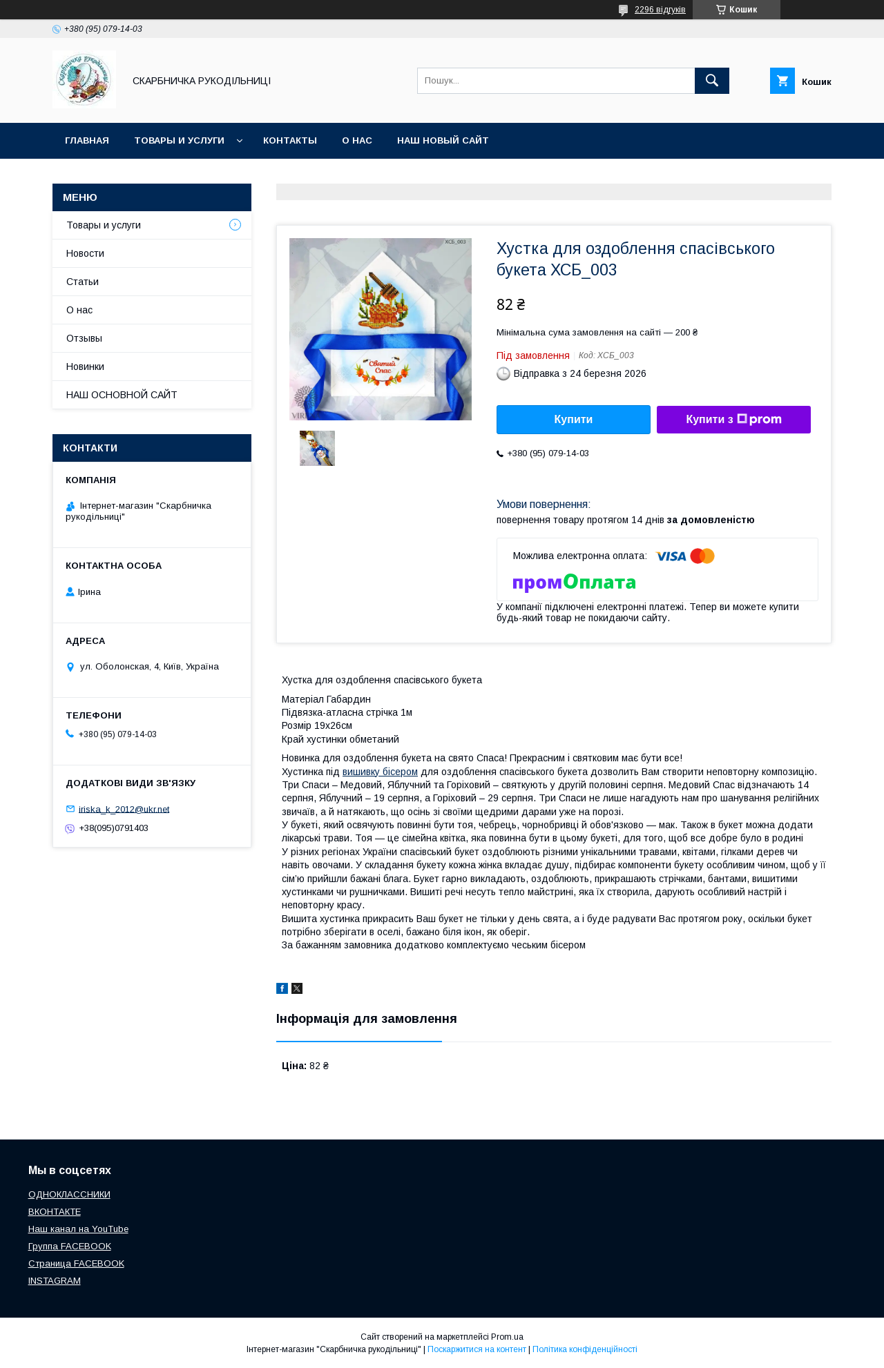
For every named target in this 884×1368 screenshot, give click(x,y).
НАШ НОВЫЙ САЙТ (443, 140)
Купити (574, 419)
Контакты (290, 140)
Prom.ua (507, 1337)
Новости (85, 253)
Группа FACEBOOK (69, 1246)
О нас (357, 140)
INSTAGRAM (54, 1281)
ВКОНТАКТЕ (54, 1211)
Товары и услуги (179, 140)
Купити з (733, 419)
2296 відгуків (660, 9)
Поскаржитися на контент (476, 1349)
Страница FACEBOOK (76, 1263)
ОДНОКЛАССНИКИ (69, 1194)
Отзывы (84, 338)
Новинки (85, 366)
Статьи (82, 281)
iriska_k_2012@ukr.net (124, 808)
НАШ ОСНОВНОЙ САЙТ (121, 394)
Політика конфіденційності (584, 1349)
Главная (87, 140)
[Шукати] (712, 81)
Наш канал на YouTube (78, 1229)
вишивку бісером (380, 771)
